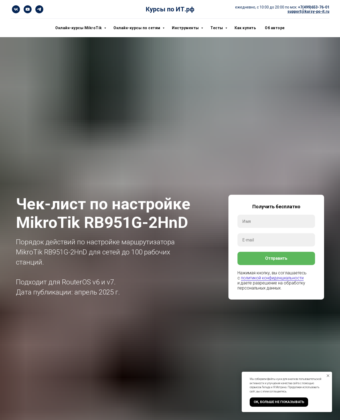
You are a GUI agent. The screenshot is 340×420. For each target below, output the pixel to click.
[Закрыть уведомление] (328, 375)
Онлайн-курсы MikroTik (79, 28)
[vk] (16, 9)
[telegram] (39, 9)
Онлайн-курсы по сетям (137, 28)
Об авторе (275, 28)
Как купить (245, 28)
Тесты (217, 28)
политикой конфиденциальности (272, 277)
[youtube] (28, 9)
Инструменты (186, 28)
